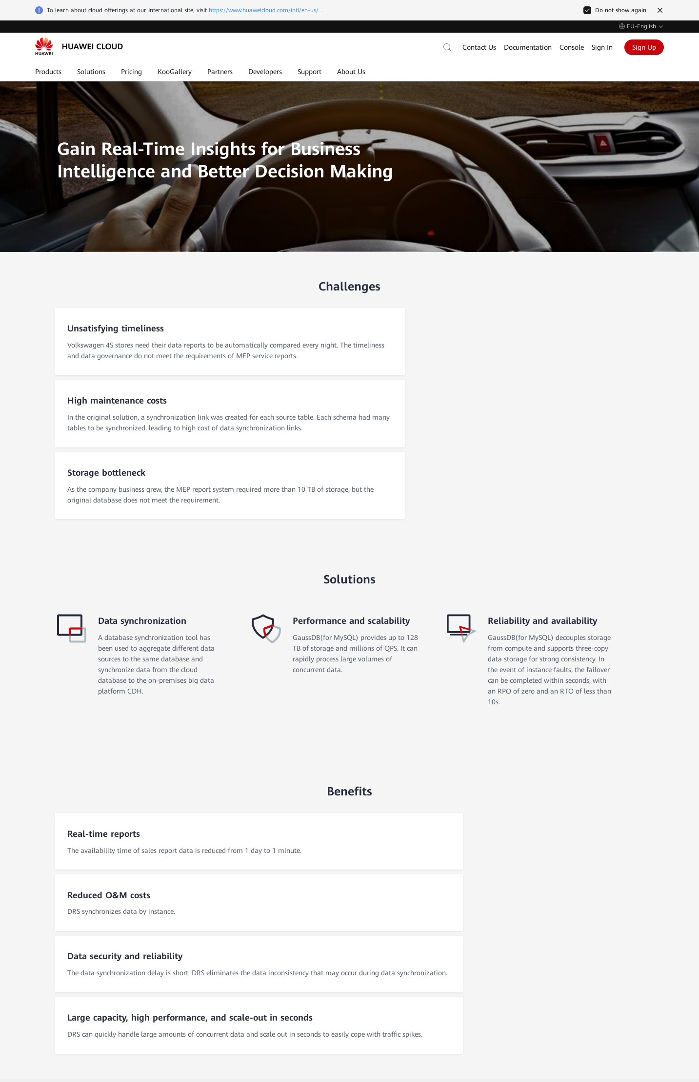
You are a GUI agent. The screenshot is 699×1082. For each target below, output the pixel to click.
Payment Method (496, 977)
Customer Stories (170, 927)
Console (571, 47)
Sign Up (644, 47)
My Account (488, 961)
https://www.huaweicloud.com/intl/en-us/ (264, 10)
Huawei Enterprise (607, 927)
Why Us (156, 911)
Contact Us (479, 47)
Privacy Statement (640, 1024)
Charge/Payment (495, 911)
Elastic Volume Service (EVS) (297, 961)
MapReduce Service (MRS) (294, 977)
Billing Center (490, 944)
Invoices (482, 927)
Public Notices (389, 961)
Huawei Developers (609, 961)
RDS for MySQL (277, 944)
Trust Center (162, 944)
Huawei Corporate (607, 911)
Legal (152, 961)
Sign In (602, 47)
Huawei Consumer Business (621, 944)
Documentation (528, 47)
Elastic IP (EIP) (276, 927)
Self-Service (57, 926)
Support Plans (388, 977)
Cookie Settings (515, 1024)
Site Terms (596, 1024)
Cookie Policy (558, 1024)
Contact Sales (60, 887)
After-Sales (55, 907)
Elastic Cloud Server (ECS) (294, 911)
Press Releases (166, 977)
